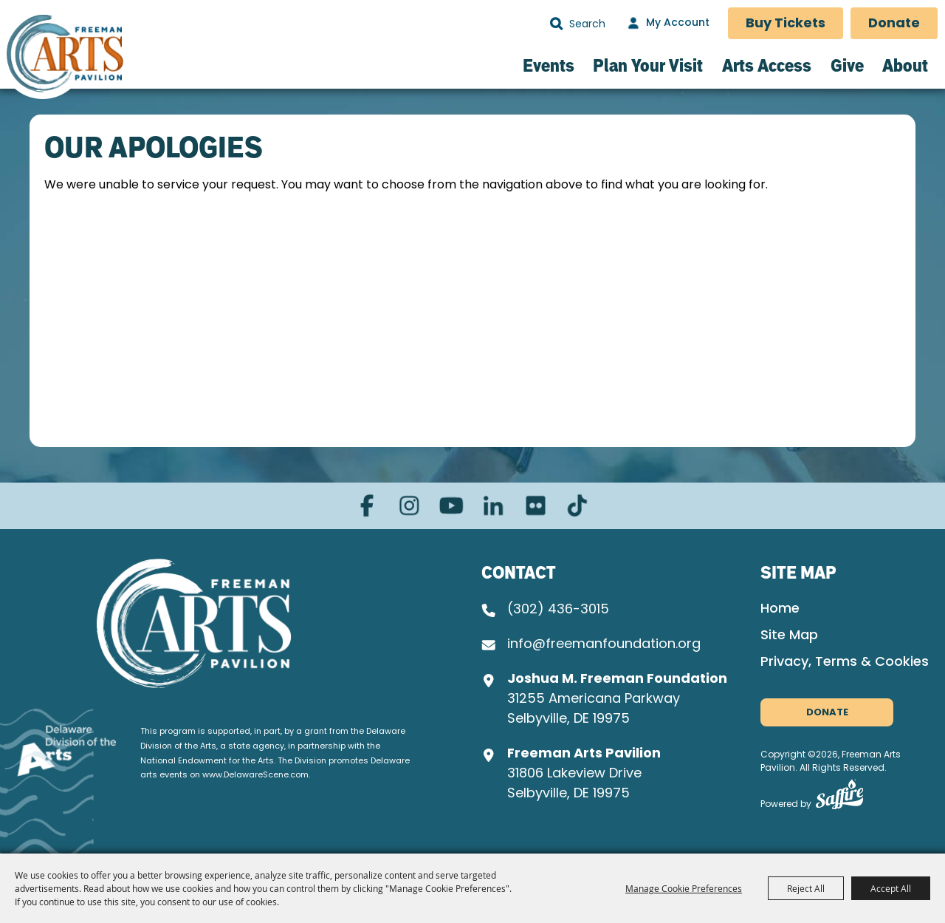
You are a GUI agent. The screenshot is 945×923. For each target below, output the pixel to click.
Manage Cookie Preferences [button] (683, 888)
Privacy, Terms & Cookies (844, 662)
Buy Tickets (785, 24)
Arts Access (766, 65)
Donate (894, 24)
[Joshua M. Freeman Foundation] (194, 623)
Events (548, 65)
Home (780, 609)
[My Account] (666, 24)
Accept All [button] (890, 888)
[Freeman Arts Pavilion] (64, 56)
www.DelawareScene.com (255, 776)
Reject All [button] (806, 888)
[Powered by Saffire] (839, 798)
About (905, 65)
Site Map (789, 636)
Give (847, 65)
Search (556, 24)
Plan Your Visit (648, 65)
